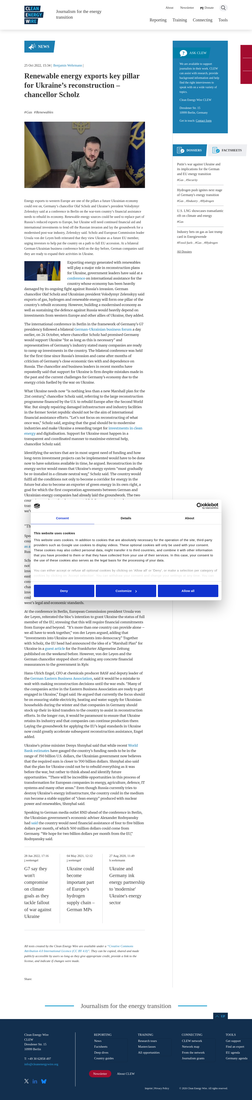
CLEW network (192, 1041)
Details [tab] (126, 518)
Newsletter (187, 7)
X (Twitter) (28, 1081)
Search (223, 7)
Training (180, 20)
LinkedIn (36, 1081)
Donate (209, 7)
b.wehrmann (117, 860)
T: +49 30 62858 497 (37, 1058)
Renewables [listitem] (44, 112)
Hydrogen (208, 201)
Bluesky (45, 1081)
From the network (193, 1052)
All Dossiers (184, 251)
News (43, 47)
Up (223, 1016)
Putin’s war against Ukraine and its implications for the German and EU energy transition (198, 169)
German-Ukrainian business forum (103, 329)
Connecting (202, 20)
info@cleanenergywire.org (41, 1064)
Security (193, 180)
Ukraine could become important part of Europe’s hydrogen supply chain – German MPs (81, 889)
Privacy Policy (161, 1088)
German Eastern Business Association (61, 678)
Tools (223, 20)
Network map (190, 1046)
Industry (193, 201)
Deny (64, 591)
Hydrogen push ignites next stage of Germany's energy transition (199, 192)
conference (76, 278)
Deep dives (101, 1052)
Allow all (188, 591)
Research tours (147, 1041)
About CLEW (126, 1073)
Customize (126, 591)
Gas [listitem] (28, 112)
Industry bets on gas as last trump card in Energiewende (199, 234)
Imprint (148, 1088)
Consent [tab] (62, 518)
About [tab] (189, 518)
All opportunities (149, 1052)
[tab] (189, 152)
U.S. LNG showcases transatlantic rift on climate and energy (200, 213)
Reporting (158, 20)
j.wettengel (31, 860)
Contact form (204, 120)
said (34, 823)
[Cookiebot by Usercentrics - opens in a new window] (199, 506)
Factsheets (100, 1046)
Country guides (104, 1058)
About (170, 7)
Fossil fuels (186, 242)
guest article (55, 648)
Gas (181, 180)
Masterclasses (147, 1046)
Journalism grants (193, 1058)
